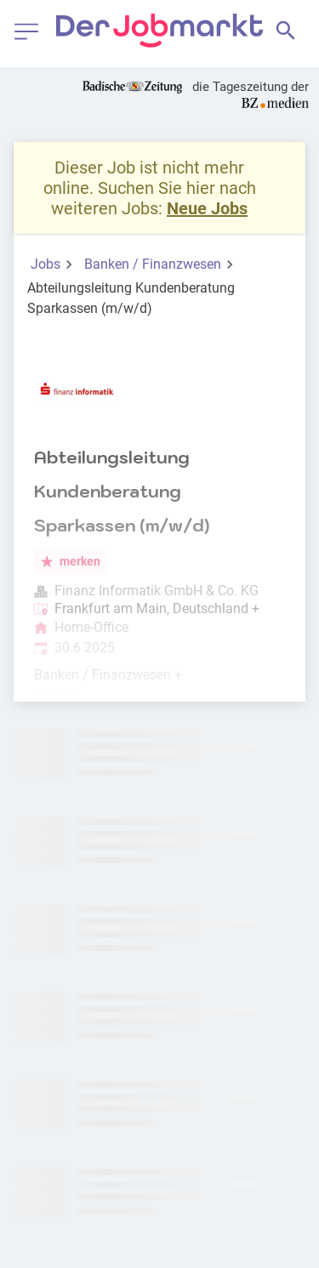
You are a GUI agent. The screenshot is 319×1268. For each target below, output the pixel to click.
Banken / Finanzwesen (152, 264)
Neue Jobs (207, 208)
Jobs (45, 264)
